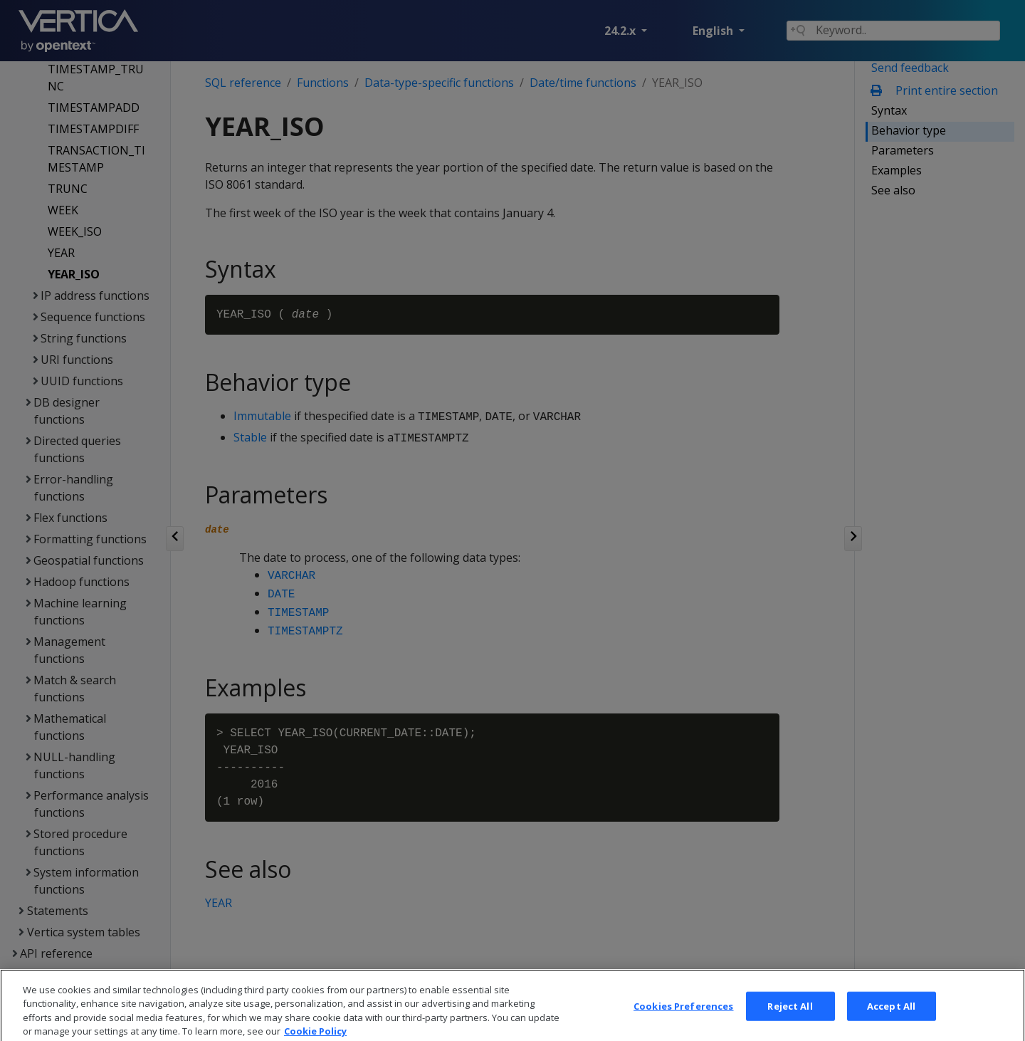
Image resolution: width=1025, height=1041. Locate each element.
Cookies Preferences (683, 1024)
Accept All (891, 1024)
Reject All (789, 1024)
